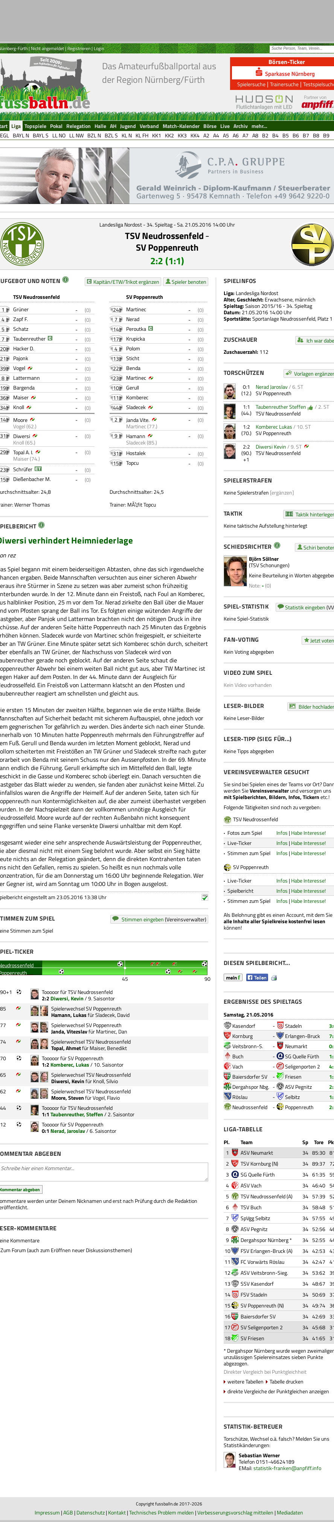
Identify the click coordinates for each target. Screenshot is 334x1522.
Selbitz (292, 1097)
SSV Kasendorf (257, 1284)
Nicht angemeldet (47, 48)
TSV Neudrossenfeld (164, 235)
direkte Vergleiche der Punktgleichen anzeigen (278, 1391)
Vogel (19, 368)
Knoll (18, 407)
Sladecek (136, 407)
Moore (20, 420)
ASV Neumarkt (257, 1153)
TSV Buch (251, 1207)
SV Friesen (252, 1338)
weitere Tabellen (245, 1381)
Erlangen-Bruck (302, 1036)
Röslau (239, 1097)
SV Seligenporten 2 (262, 1327)
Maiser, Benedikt (108, 1048)
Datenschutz (90, 1512)
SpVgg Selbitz (255, 1218)
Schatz (20, 329)
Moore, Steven (67, 1098)
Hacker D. (23, 348)
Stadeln (293, 1026)
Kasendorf (243, 1026)
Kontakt (117, 1512)
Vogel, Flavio (106, 1098)
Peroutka (136, 329)
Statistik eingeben (305, 607)
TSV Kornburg (256, 1163)
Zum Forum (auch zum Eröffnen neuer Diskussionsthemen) (66, 1250)
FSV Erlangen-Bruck (263, 1251)
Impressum (47, 1512)
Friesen (293, 1077)
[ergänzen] (282, 492)
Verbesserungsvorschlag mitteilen (235, 1512)
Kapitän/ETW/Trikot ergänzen (126, 282)
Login (99, 48)
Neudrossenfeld (249, 1107)
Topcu (132, 463)
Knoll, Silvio (105, 1081)
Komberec (137, 397)
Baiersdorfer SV (249, 1077)
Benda (133, 368)
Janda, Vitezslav (69, 1031)
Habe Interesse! (308, 833)
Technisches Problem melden (161, 1512)
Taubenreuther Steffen (281, 407)
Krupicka (135, 338)
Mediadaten (290, 1512)
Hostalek (136, 453)
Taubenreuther (29, 338)
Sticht (132, 358)
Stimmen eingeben (143, 919)
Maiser (21, 397)
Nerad (132, 319)
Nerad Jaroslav (272, 387)
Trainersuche (284, 84)
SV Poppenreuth (167, 247)
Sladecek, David (112, 1015)
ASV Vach (251, 1185)
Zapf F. (20, 319)
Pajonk (20, 358)
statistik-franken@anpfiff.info (287, 1468)
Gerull (132, 387)
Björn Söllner (264, 559)
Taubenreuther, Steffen (76, 1114)
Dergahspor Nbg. (250, 1087)
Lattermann (26, 378)
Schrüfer (22, 469)
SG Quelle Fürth (302, 1056)
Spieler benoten (189, 282)
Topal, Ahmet (66, 1048)
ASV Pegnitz (298, 1087)
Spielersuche (251, 84)
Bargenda (24, 387)
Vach (237, 1066)
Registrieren (78, 48)
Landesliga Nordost (257, 293)
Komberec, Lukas (69, 1064)
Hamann (135, 436)
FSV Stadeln (254, 1294)
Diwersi (21, 436)
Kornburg (242, 1036)
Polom (133, 348)
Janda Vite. (137, 420)
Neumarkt (296, 1046)
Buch (238, 1056)
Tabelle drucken (286, 1381)
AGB (68, 1512)
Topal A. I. (23, 452)
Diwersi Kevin (271, 447)
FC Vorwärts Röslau (262, 1262)
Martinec (136, 309)
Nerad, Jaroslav (67, 1131)
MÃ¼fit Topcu (141, 504)
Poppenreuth (299, 1107)
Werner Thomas (32, 504)
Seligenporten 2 (302, 1066)
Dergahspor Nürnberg (264, 1240)
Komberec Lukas (274, 427)
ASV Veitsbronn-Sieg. (264, 1273)
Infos (282, 833)
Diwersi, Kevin (67, 998)
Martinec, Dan (111, 1031)
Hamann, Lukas (69, 1015)
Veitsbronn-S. (247, 1046)
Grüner (21, 309)
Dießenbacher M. (32, 479)
